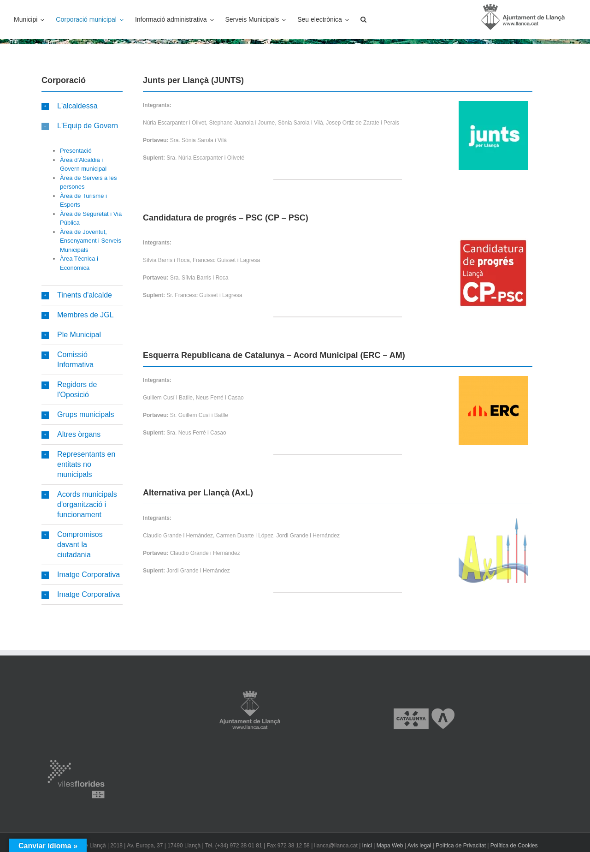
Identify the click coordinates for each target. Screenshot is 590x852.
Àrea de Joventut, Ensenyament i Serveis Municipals (90, 240)
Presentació (76, 150)
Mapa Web (390, 845)
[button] (363, 19)
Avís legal (419, 845)
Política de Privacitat (461, 845)
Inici (367, 845)
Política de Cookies (514, 845)
